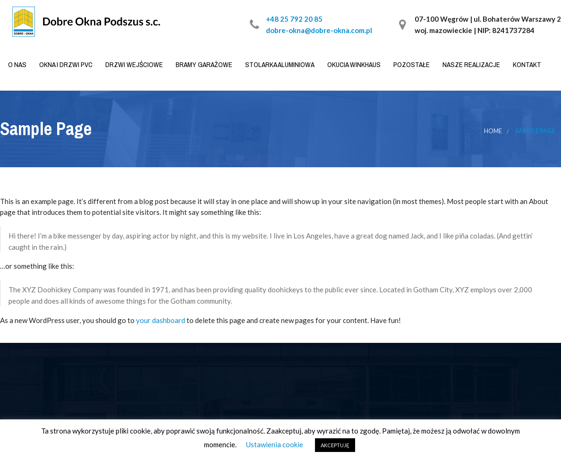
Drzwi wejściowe (133, 64)
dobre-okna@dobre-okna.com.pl (319, 30)
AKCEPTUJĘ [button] (335, 445)
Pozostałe (411, 64)
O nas (16, 64)
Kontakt (526, 64)
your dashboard (160, 320)
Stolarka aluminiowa (279, 64)
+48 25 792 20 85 (294, 19)
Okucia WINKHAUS (353, 64)
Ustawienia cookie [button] (274, 444)
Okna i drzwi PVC (65, 64)
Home (493, 131)
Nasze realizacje (470, 64)
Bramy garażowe (203, 64)
